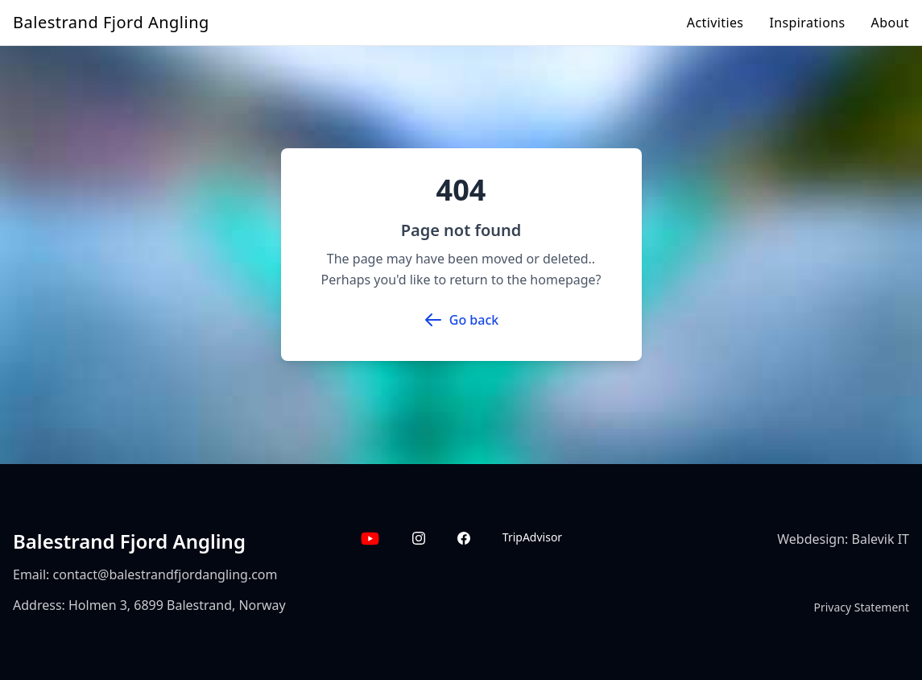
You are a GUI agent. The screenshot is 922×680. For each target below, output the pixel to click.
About (890, 22)
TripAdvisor (532, 537)
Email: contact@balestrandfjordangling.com (145, 574)
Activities (715, 22)
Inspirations (807, 22)
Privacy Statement (861, 607)
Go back (461, 320)
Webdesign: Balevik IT (843, 539)
